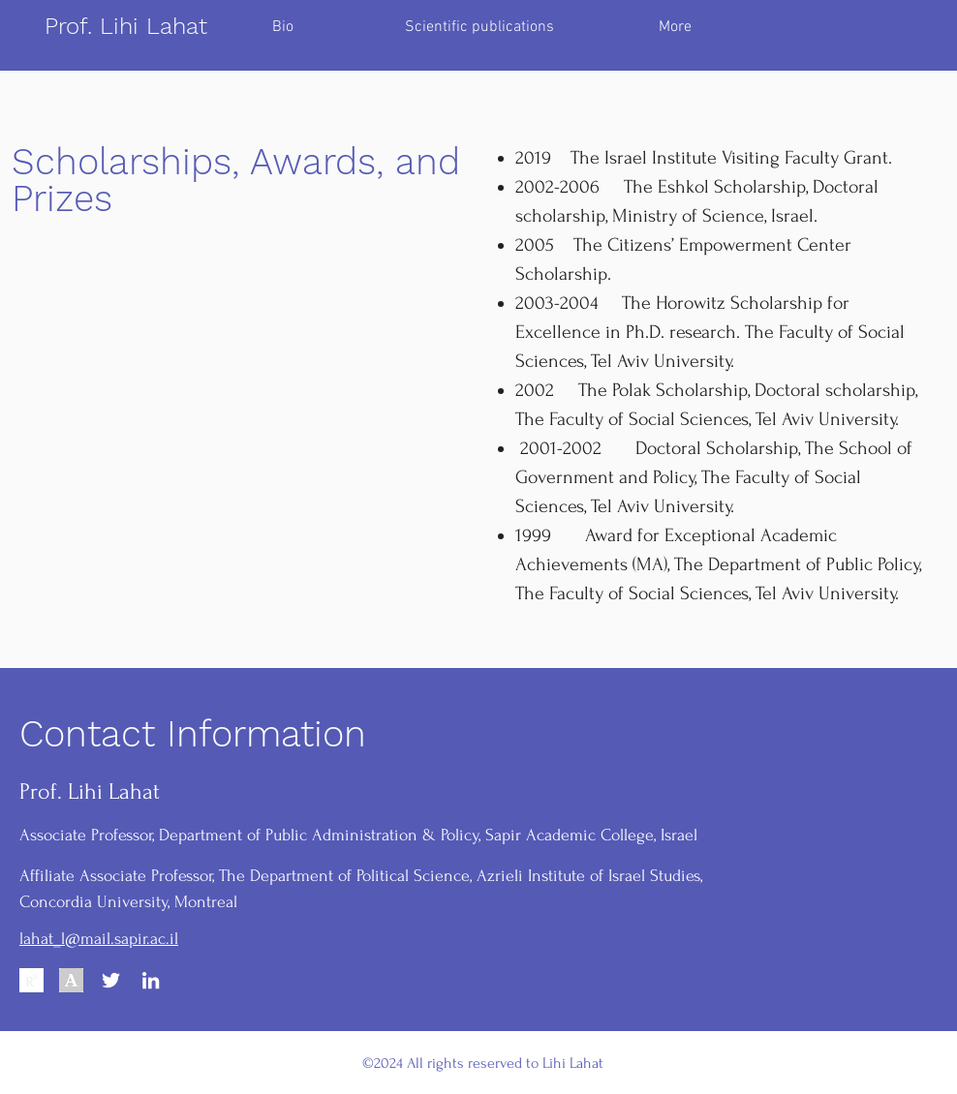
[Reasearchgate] (31, 980)
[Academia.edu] (71, 980)
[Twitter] (111, 980)
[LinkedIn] (151, 980)
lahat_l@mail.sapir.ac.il (98, 938)
